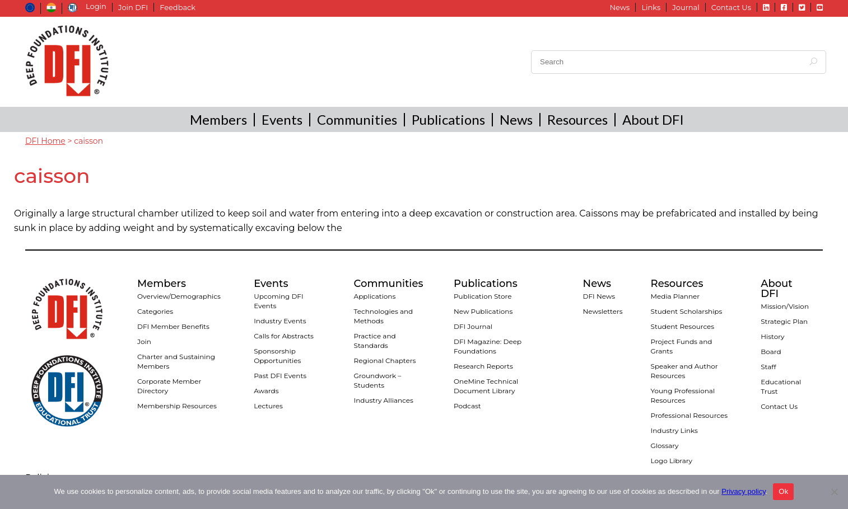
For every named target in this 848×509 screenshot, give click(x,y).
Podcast (467, 406)
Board (771, 351)
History (772, 336)
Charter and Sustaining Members (176, 361)
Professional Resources (689, 415)
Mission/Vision (785, 306)
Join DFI (133, 7)
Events (282, 119)
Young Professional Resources (683, 395)
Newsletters (603, 311)
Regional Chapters (385, 360)
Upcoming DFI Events (278, 301)
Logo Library (671, 460)
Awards (266, 391)
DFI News (599, 296)
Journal (685, 7)
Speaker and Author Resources (684, 371)
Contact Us (731, 7)
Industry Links (674, 430)
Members (218, 119)
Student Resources (683, 326)
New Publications (483, 311)
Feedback (177, 7)
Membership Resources (177, 406)
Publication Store (482, 296)
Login (96, 6)
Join (144, 341)
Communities (357, 119)
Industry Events (280, 321)
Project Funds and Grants (681, 346)
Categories (155, 311)
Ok (783, 491)
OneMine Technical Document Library (486, 386)
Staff (768, 366)
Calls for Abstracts (284, 336)
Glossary (665, 445)
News (619, 7)
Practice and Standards (375, 341)
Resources (577, 119)
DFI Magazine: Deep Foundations (487, 346)
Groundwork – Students (378, 380)
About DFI (653, 119)
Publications (448, 119)
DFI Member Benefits (173, 326)
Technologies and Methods (383, 316)
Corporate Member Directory (169, 386)
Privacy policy (743, 491)
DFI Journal (473, 326)
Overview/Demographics (179, 296)
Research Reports (483, 366)
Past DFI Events (280, 375)
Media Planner (675, 296)
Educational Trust (781, 386)
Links (650, 7)
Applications (375, 296)
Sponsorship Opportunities (277, 356)
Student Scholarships (687, 311)
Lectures (268, 406)
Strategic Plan (784, 321)
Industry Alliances (383, 400)
